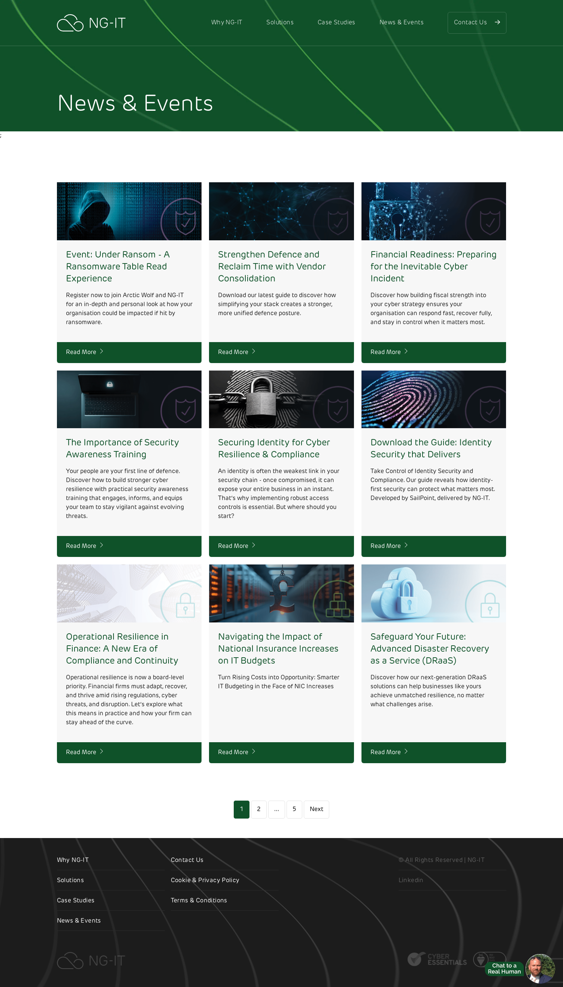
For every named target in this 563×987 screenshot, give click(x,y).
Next (316, 810)
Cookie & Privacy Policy (205, 881)
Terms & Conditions (199, 901)
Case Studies (336, 23)
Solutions (280, 23)
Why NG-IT (227, 23)
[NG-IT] (91, 22)
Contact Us (477, 22)
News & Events (401, 23)
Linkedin (411, 881)
